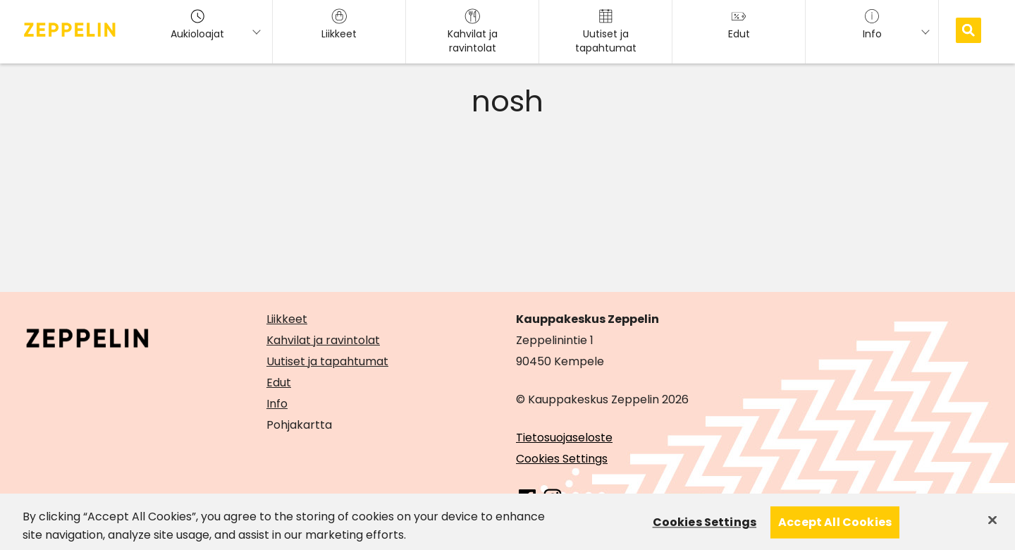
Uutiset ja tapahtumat (327, 361)
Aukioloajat (197, 24)
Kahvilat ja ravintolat (323, 340)
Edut (278, 382)
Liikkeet (286, 319)
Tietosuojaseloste (564, 437)
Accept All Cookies (835, 529)
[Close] (992, 526)
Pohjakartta (299, 425)
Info (277, 404)
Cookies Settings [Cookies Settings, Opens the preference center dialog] (705, 529)
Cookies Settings (562, 459)
